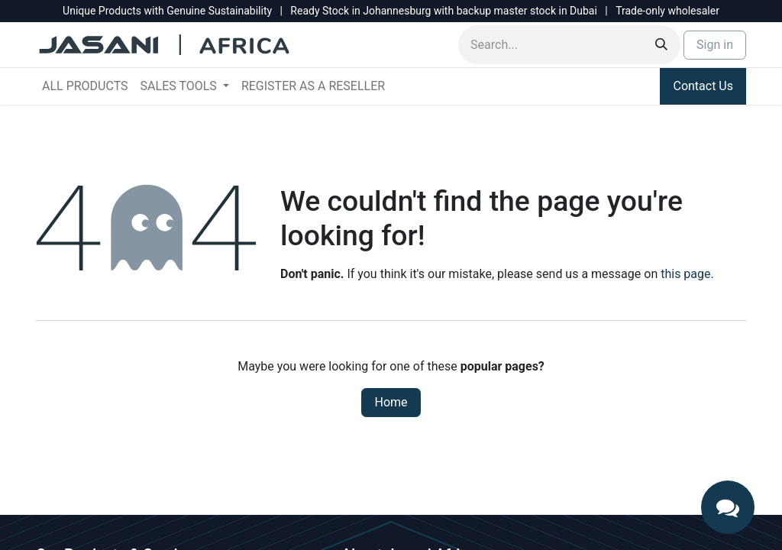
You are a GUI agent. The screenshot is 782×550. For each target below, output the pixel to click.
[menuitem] (85, 86)
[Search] (661, 44)
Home (390, 402)
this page (685, 274)
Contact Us (703, 86)
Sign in (714, 44)
